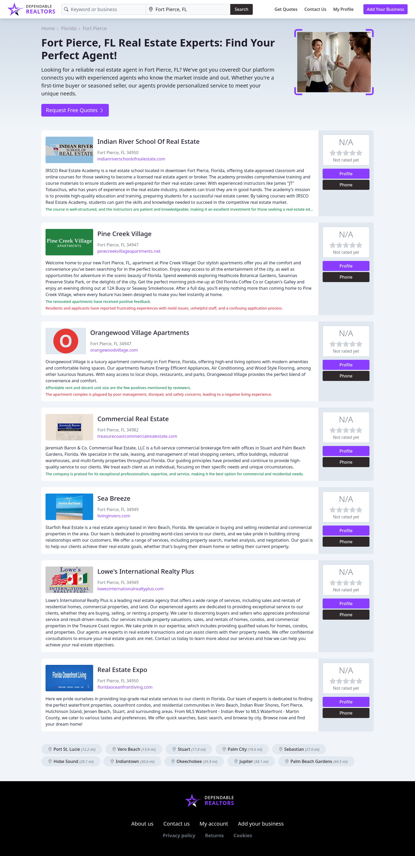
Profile (346, 174)
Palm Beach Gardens (316, 761)
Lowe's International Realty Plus (145, 571)
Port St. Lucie (72, 749)
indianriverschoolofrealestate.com (131, 159)
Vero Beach (134, 749)
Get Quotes (286, 9)
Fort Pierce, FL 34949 (117, 509)
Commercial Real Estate (133, 418)
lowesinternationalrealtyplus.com (130, 589)
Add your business (261, 823)
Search (241, 9)
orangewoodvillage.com (114, 350)
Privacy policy (179, 835)
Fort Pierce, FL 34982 (117, 430)
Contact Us (315, 9)
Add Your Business (385, 9)
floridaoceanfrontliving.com (124, 687)
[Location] (188, 9)
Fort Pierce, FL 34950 (117, 152)
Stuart (189, 749)
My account (214, 823)
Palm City (242, 749)
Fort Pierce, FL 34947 (117, 245)
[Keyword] (103, 9)
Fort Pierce (95, 28)
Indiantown (132, 761)
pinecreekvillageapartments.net (128, 251)
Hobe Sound (71, 761)
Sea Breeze (113, 498)
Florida (68, 28)
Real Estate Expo (122, 669)
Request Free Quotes (75, 110)
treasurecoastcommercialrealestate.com (137, 436)
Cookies (242, 835)
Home (48, 28)
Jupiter (251, 761)
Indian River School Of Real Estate (148, 141)
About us (142, 823)
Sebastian (299, 749)
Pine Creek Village (124, 233)
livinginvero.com (113, 516)
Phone (346, 185)
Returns (214, 835)
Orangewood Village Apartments (139, 332)
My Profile (343, 9)
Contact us (176, 823)
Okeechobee (194, 761)
